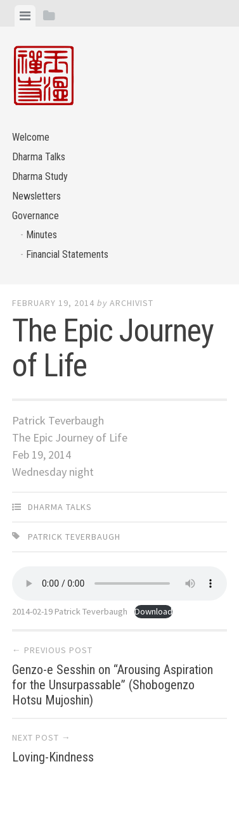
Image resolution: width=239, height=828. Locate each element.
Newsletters (36, 196)
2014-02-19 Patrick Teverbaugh (69, 611)
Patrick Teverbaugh (74, 536)
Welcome (30, 137)
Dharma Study (40, 176)
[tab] (25, 16)
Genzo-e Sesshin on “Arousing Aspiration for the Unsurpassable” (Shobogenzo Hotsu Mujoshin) (112, 685)
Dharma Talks (38, 157)
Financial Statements (67, 254)
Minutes (41, 235)
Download (153, 611)
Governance (35, 216)
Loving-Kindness (53, 757)
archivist (131, 303)
